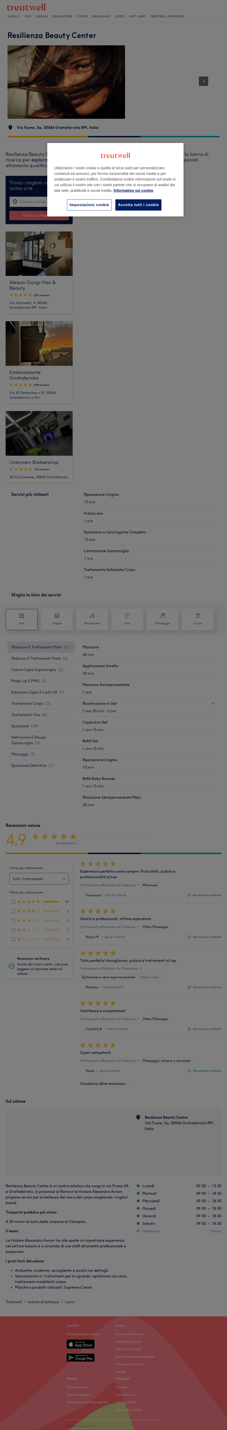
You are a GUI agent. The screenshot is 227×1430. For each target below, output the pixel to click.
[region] (115, 179)
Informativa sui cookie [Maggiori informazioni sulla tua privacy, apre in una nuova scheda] (133, 191)
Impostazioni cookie (89, 205)
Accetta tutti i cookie (138, 205)
